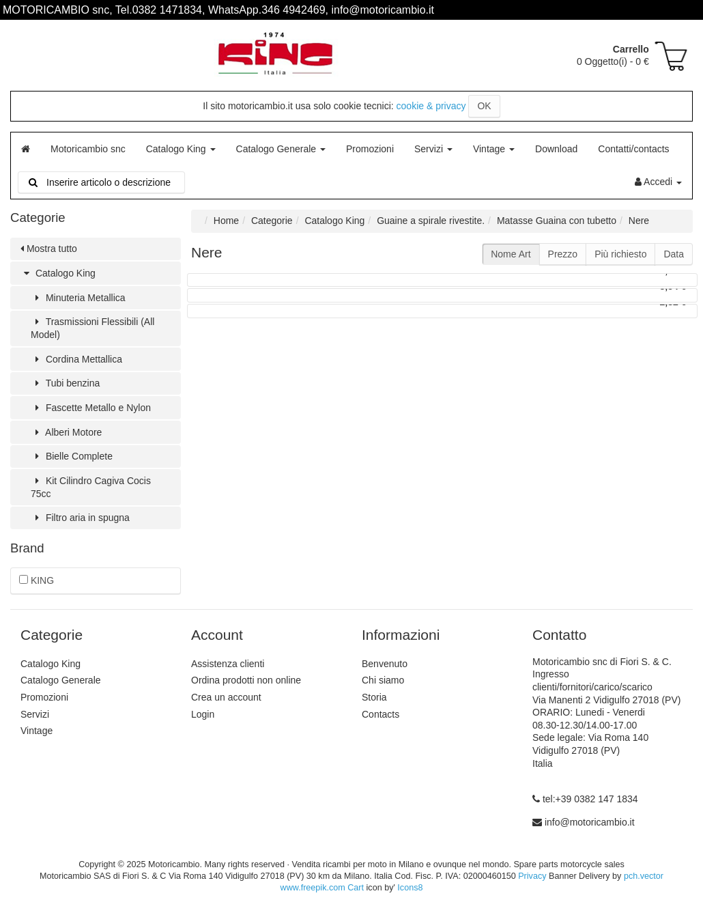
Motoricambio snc (88, 148)
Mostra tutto (48, 248)
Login (202, 714)
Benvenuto (384, 663)
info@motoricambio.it (590, 822)
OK (484, 105)
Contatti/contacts (633, 148)
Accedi (658, 181)
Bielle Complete (72, 456)
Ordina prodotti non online (246, 680)
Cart (355, 887)
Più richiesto (620, 254)
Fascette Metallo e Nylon (91, 407)
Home (226, 220)
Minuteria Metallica (78, 297)
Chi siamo (383, 680)
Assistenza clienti (227, 663)
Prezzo (563, 254)
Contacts (380, 714)
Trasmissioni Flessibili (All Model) (92, 328)
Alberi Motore (66, 432)
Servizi (433, 148)
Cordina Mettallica (76, 359)
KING (36, 580)
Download (556, 148)
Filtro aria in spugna (80, 517)
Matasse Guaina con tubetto (556, 220)
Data (673, 254)
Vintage (494, 148)
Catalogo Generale (281, 148)
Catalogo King (181, 148)
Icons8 (409, 887)
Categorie (272, 220)
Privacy (532, 876)
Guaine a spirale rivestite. (431, 220)
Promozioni (370, 148)
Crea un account (226, 697)
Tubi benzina (65, 383)
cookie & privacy (431, 105)
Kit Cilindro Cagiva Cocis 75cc (91, 487)
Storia (374, 697)
